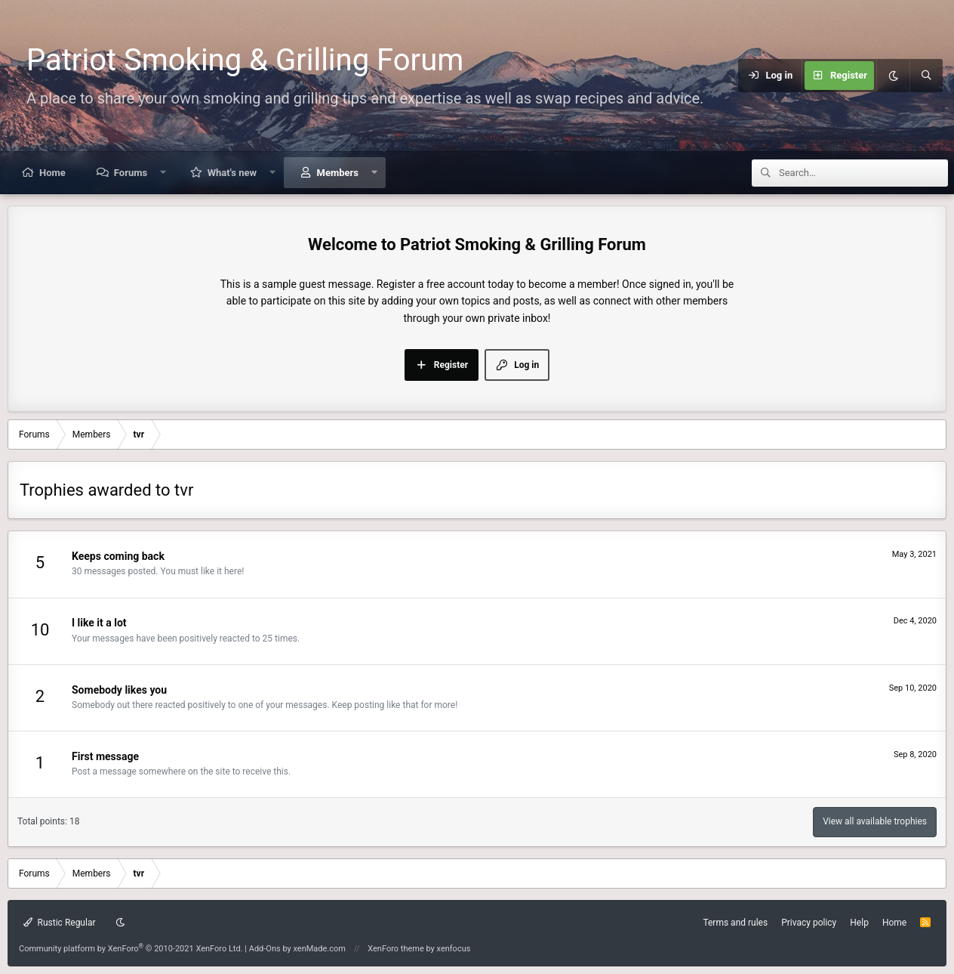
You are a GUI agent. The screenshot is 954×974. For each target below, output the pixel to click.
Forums (130, 172)
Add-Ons (265, 949)
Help (859, 922)
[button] (163, 172)
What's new (232, 172)
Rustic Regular (59, 922)
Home (52, 172)
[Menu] (728, 75)
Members (338, 172)
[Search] (926, 75)
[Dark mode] (892, 75)
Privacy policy (808, 922)
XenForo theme (396, 949)
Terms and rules (735, 922)
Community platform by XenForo (131, 949)
